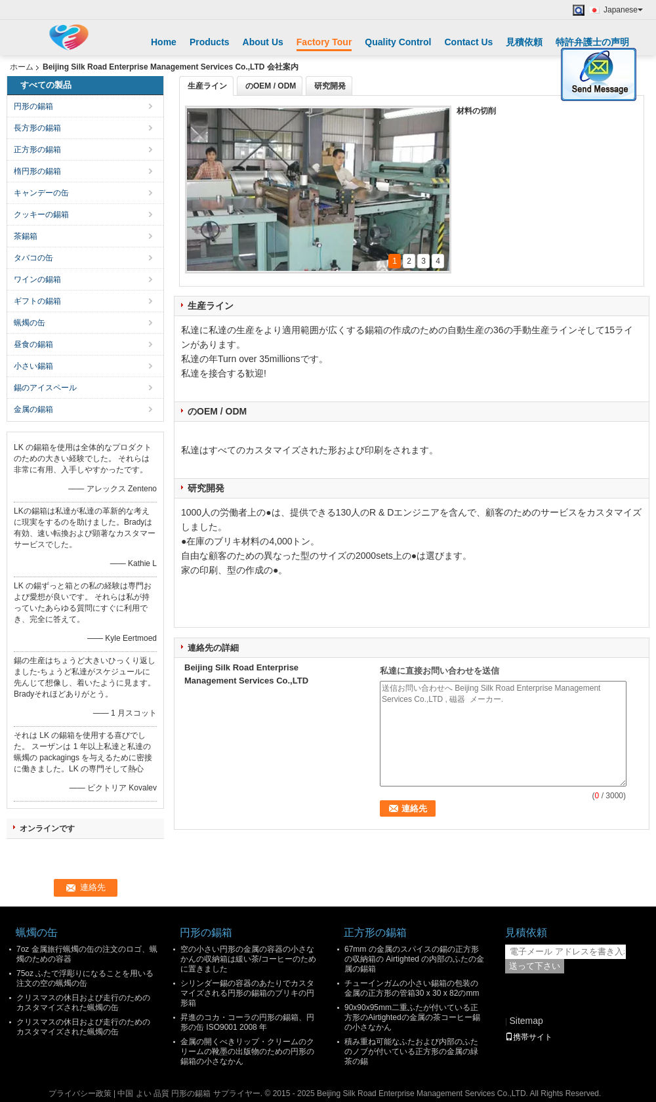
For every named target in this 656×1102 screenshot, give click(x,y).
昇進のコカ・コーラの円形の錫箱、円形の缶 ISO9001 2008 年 (247, 1022)
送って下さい (534, 966)
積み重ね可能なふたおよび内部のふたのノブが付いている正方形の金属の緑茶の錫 (411, 1051)
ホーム (21, 66)
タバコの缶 (33, 257)
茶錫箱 (25, 236)
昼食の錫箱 (33, 344)
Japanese (623, 9)
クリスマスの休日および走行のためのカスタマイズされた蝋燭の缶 (83, 1002)
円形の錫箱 (33, 106)
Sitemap (526, 1020)
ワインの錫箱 (37, 279)
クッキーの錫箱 (41, 214)
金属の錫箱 (33, 409)
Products (210, 42)
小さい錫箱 (33, 366)
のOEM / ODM (270, 86)
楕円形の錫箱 (37, 171)
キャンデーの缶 (41, 192)
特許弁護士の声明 (592, 42)
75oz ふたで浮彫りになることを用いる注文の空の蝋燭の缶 (85, 978)
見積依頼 (524, 42)
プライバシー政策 (80, 1093)
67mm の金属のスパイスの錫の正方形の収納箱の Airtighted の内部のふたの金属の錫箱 (414, 959)
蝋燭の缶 (29, 322)
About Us (263, 42)
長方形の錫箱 (37, 128)
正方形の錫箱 (37, 149)
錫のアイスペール (45, 387)
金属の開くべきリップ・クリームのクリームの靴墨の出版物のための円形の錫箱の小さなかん (247, 1051)
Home (163, 42)
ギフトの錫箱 (37, 301)
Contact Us (468, 42)
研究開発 (330, 86)
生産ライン (207, 86)
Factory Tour (324, 42)
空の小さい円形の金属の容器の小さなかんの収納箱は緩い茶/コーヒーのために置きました (248, 959)
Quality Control (398, 42)
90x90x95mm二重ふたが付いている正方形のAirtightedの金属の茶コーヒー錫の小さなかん (412, 1017)
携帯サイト (528, 1037)
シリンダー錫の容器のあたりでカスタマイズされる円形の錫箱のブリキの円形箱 (247, 993)
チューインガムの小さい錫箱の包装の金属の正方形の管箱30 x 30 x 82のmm (411, 988)
